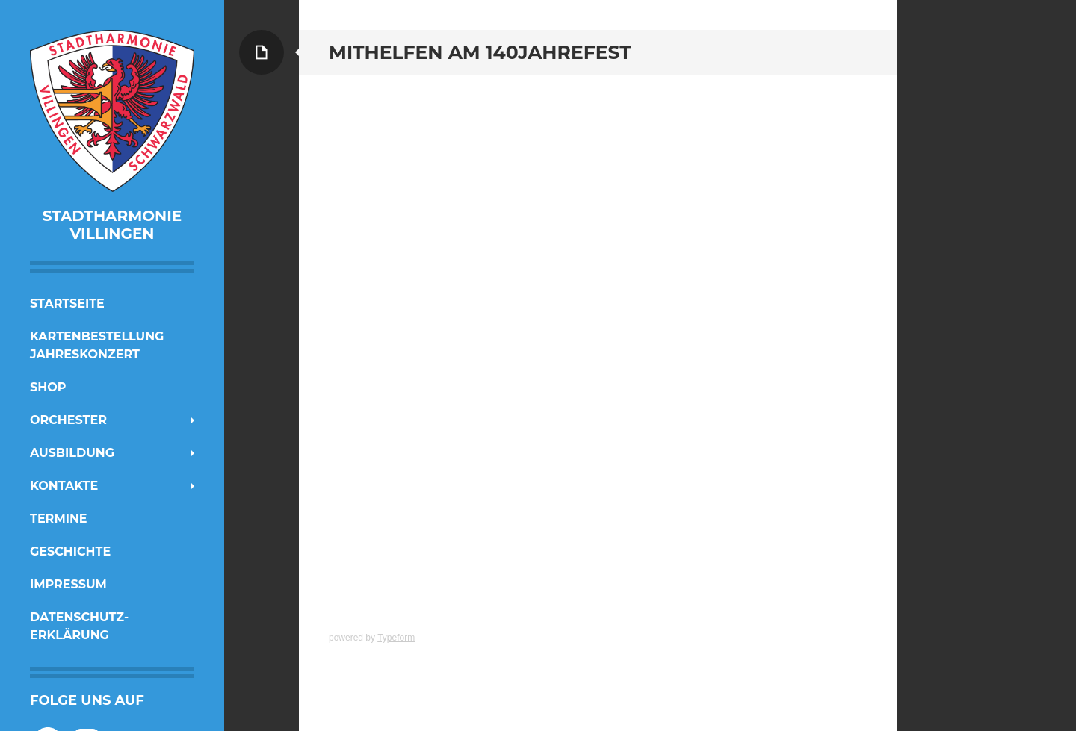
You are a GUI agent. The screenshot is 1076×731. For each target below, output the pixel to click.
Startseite (67, 303)
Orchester (68, 420)
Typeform (396, 637)
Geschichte (70, 551)
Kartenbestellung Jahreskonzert (97, 345)
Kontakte (64, 486)
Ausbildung (72, 453)
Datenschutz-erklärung (79, 626)
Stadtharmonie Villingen (112, 225)
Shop (48, 387)
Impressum (68, 584)
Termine (58, 518)
